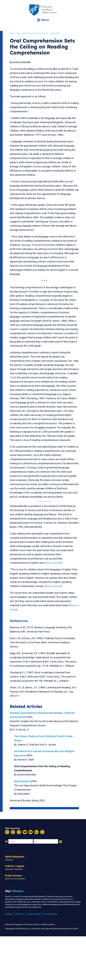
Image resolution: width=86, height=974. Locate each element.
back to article (56, 591)
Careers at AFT (34, 952)
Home (14, 33)
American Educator (44, 33)
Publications (29, 33)
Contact (8, 952)
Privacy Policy (50, 952)
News (21, 33)
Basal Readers (24, 818)
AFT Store (20, 952)
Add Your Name (60, 879)
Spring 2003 (57, 33)
